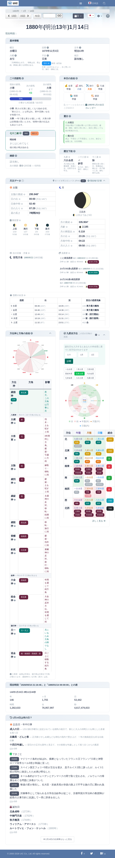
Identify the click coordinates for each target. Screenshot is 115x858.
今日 (37, 16)
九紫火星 (90, 378)
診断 (69, 361)
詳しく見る (98, 521)
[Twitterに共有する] (91, 853)
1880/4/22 (81, 258)
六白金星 (90, 374)
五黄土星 (79, 374)
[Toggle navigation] (80, 3)
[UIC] (13, 2)
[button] (104, 3)
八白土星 (79, 378)
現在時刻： (11, 33)
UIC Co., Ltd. (26, 853)
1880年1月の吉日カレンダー (94, 106)
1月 (24, 11)
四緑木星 (68, 374)
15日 (24, 16)
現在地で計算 (95, 181)
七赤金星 (68, 378)
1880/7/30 (68, 283)
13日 (12, 16)
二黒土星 (79, 369)
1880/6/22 (28, 257)
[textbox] (91, 16)
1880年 (16, 11)
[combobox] (91, 15)
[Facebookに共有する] (82, 853)
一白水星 (68, 369)
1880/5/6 (86, 269)
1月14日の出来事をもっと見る (57, 839)
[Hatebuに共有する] (101, 853)
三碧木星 (90, 369)
